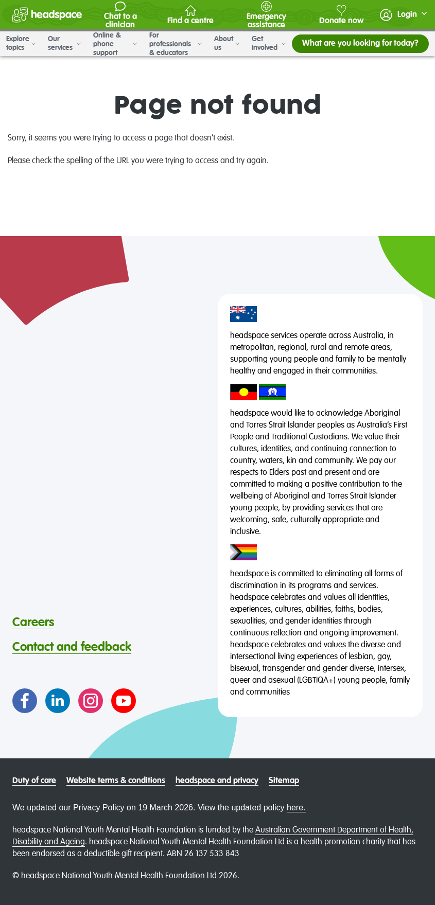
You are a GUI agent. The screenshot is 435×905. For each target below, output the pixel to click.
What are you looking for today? (360, 44)
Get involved (269, 43)
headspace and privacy (217, 781)
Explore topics (21, 43)
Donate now (341, 15)
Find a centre (190, 15)
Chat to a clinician (120, 15)
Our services (64, 43)
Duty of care (34, 781)
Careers (33, 622)
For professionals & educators (175, 44)
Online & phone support (115, 44)
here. (296, 807)
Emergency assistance (266, 15)
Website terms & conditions (115, 781)
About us (226, 43)
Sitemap (284, 781)
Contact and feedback (71, 647)
